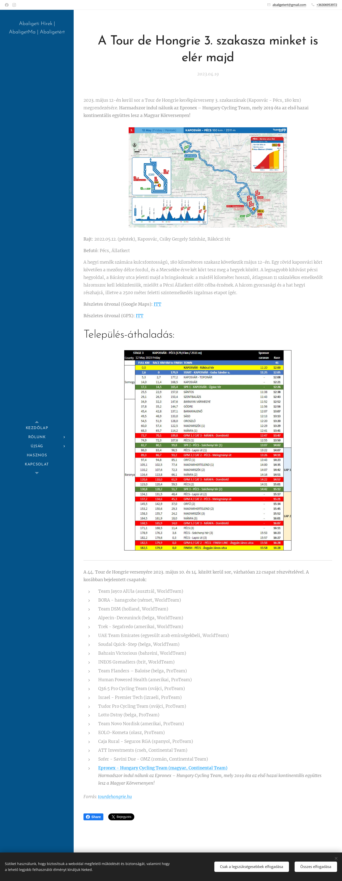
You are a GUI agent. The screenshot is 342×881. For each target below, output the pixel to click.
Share (93, 817)
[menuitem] (36, 428)
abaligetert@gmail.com (289, 4)
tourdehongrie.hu (115, 796)
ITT (157, 304)
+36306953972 (326, 4)
